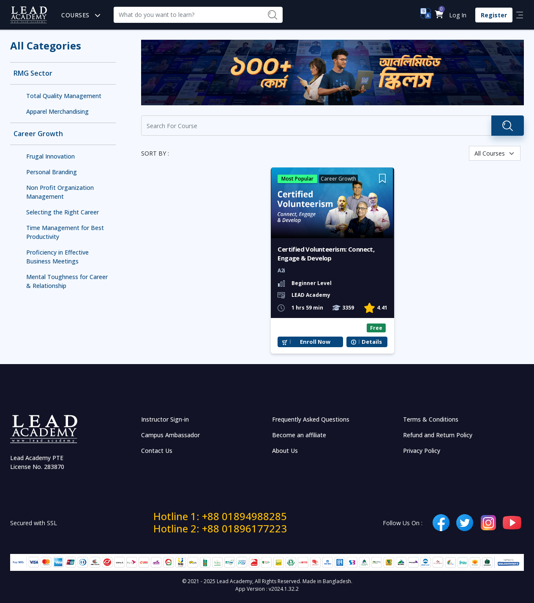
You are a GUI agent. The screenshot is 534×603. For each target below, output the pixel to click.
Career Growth (38, 134)
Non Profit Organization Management (60, 192)
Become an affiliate (299, 435)
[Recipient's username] (188, 15)
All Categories (45, 45)
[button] (439, 15)
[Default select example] (494, 153)
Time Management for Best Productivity (65, 232)
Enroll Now (315, 342)
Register (494, 15)
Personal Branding (51, 172)
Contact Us (156, 451)
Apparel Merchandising (57, 111)
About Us (285, 451)
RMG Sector (33, 73)
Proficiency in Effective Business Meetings (57, 256)
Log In (457, 15)
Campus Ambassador (170, 435)
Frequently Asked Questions (310, 419)
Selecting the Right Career (62, 212)
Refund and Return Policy (437, 435)
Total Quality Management (63, 96)
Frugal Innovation (50, 156)
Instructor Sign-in (165, 419)
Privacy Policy (421, 451)
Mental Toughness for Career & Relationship (67, 281)
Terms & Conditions (430, 419)
